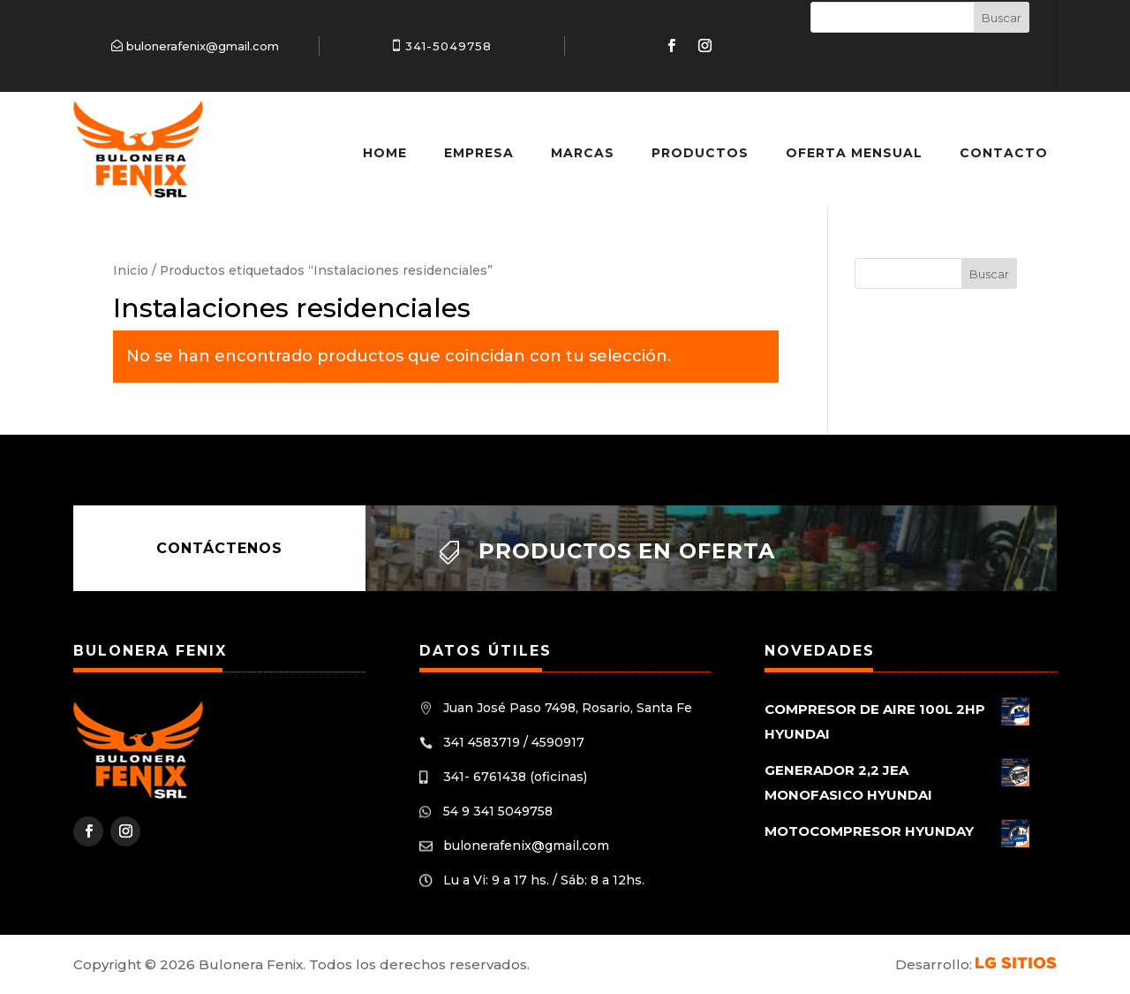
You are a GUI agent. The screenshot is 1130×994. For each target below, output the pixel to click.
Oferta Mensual (854, 153)
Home (385, 153)
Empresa (479, 153)
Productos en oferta (626, 551)
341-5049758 (448, 46)
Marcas (582, 153)
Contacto (1004, 153)
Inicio (130, 270)
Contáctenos (219, 548)
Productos (700, 153)
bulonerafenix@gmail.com (202, 46)
